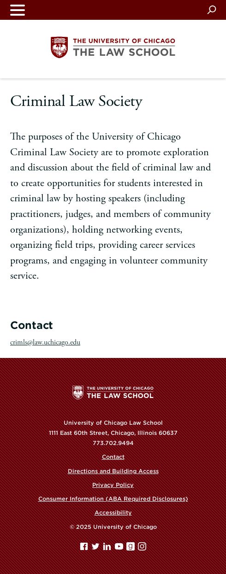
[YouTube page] (120, 548)
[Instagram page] (142, 548)
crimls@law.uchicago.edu (45, 342)
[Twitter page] (96, 548)
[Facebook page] (85, 548)
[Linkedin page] (108, 548)
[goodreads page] (131, 548)
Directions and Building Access (113, 471)
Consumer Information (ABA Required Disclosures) (113, 498)
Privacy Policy (113, 484)
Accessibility (113, 512)
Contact (113, 456)
